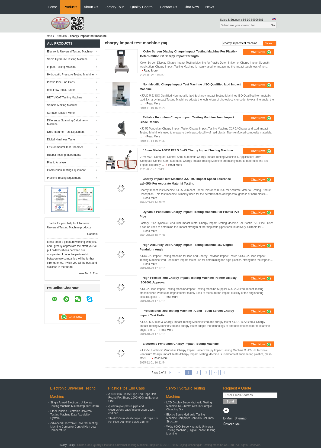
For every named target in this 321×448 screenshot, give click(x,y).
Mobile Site (231, 424)
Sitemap (240, 418)
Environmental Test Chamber (65, 147)
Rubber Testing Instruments (64, 154)
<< (179, 372)
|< (170, 372)
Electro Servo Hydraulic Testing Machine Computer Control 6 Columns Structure (190, 418)
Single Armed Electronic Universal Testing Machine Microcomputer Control (74, 404)
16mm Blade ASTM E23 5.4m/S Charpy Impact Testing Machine (188, 150)
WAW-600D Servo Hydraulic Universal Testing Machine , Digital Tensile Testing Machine (190, 430)
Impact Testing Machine (61, 66)
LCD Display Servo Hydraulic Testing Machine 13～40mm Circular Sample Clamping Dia (189, 406)
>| (224, 372)
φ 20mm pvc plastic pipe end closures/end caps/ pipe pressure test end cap (131, 410)
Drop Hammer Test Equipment (65, 131)
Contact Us (168, 7)
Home (52, 7)
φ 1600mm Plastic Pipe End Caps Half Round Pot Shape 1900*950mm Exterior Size (133, 398)
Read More (150, 70)
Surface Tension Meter (61, 112)
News (209, 7)
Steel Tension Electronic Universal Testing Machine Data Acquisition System (71, 414)
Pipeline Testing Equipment (64, 177)
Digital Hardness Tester (61, 139)
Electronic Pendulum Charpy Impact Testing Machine (181, 343)
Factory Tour (114, 7)
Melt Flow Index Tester (61, 89)
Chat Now (191, 7)
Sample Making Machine (62, 105)
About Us (91, 7)
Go (272, 25)
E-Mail (227, 418)
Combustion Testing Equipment (66, 170)
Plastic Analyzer (57, 162)
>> (215, 372)
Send (230, 401)
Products (70, 7)
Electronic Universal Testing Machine (70, 51)
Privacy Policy (66, 445)
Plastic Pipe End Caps (61, 82)
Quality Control (141, 7)
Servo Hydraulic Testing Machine (67, 59)
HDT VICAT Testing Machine (64, 97)
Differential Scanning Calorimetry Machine (67, 122)
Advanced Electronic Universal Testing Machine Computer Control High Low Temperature (74, 427)
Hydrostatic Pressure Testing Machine (70, 74)
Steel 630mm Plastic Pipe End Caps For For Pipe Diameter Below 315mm (133, 420)
